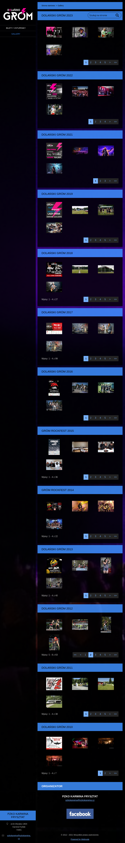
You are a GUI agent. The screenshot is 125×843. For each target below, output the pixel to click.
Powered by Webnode (80, 839)
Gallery (16, 34)
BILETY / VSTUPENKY (16, 28)
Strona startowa (48, 5)
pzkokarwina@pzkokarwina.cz (80, 800)
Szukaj (117, 15)
